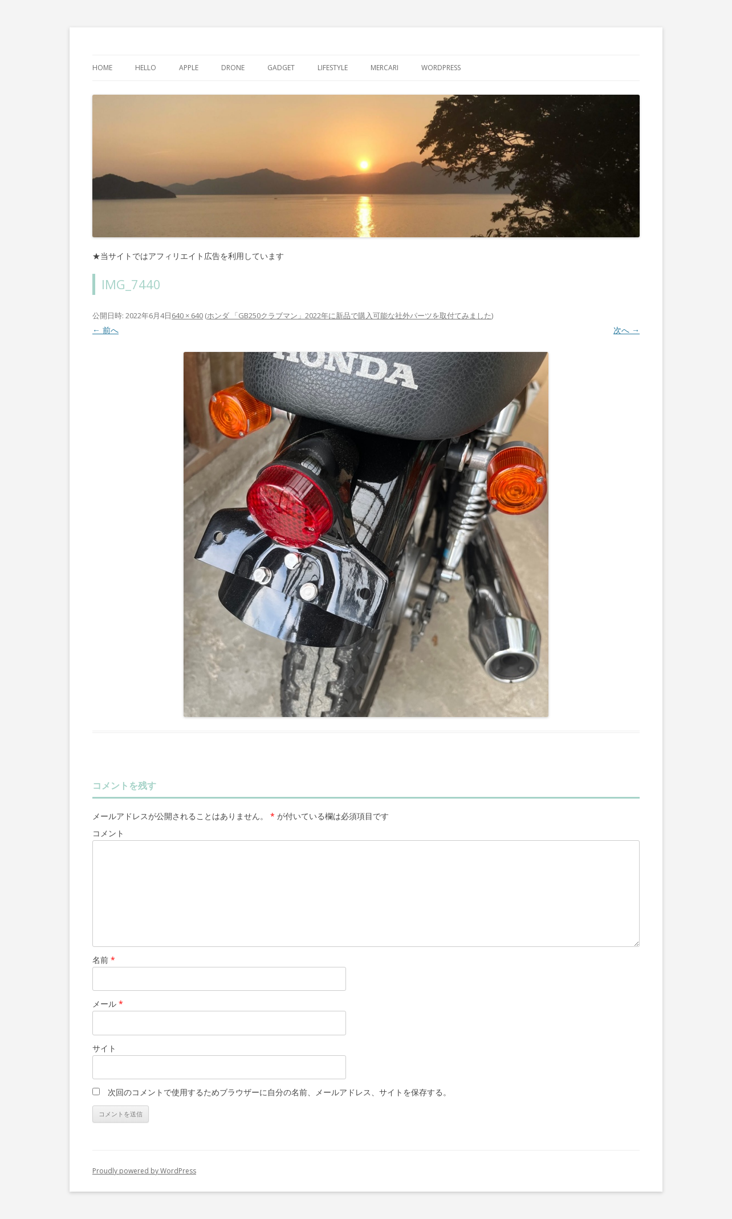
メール (107, 1003)
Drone (233, 67)
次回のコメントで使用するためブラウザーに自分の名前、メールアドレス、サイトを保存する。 (279, 1092)
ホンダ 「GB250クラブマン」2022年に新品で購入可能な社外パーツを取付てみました (349, 315)
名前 (103, 959)
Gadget (281, 67)
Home (102, 67)
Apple (188, 67)
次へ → (626, 330)
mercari (384, 67)
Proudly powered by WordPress (144, 1171)
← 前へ (105, 330)
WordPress (441, 67)
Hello (145, 67)
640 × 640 (187, 315)
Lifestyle (333, 67)
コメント (108, 833)
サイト (104, 1048)
